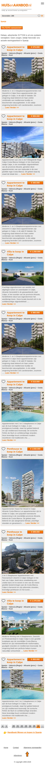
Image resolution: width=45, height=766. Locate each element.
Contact (16, 748)
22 (22, 726)
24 (30, 726)
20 (14, 726)
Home (6, 748)
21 (18, 726)
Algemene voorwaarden (32, 748)
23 (26, 726)
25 (34, 726)
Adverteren (18, 756)
